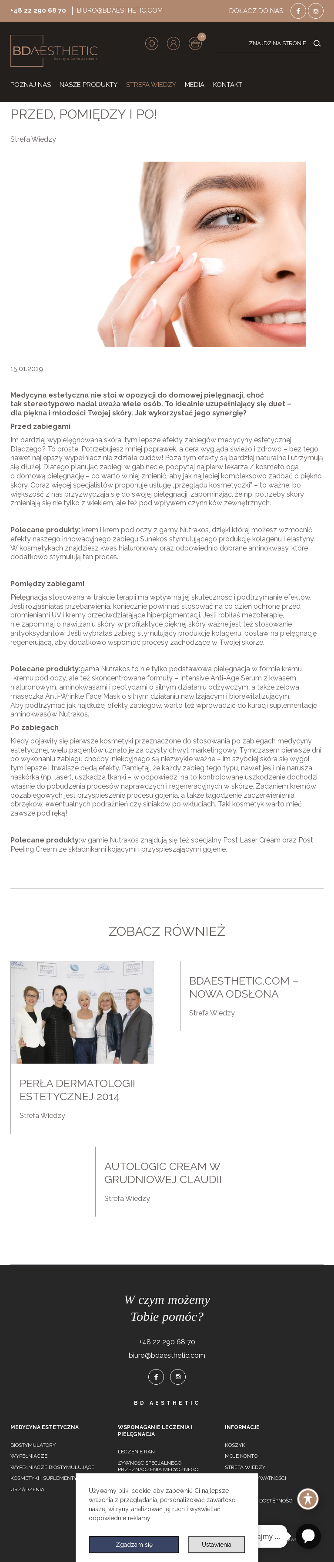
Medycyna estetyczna (44, 1427)
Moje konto (241, 1456)
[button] (173, 43)
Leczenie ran (136, 1452)
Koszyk (235, 1445)
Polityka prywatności (255, 1478)
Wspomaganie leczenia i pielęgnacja (155, 1430)
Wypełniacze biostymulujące (52, 1467)
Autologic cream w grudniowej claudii (163, 1173)
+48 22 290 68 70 (38, 10)
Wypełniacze (28, 1456)
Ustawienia (216, 1544)
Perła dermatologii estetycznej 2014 (77, 1090)
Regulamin (240, 1489)
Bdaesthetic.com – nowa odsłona (244, 987)
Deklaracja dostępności (259, 1501)
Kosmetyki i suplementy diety (51, 1478)
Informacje (242, 1427)
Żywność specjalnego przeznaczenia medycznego (158, 1466)
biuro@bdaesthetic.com (120, 10)
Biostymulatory (33, 1445)
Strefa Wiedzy (33, 139)
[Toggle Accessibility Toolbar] (307, 1499)
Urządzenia (27, 1489)
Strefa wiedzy (245, 1467)
